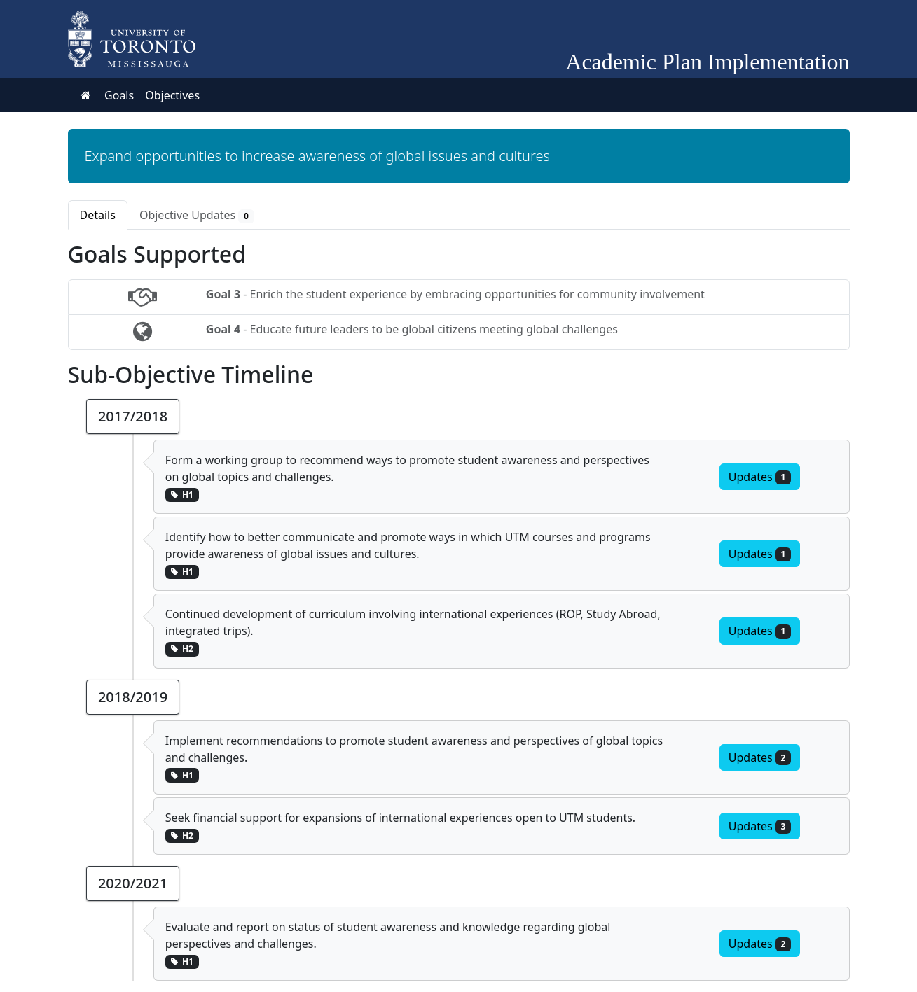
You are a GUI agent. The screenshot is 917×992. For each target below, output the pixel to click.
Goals (119, 95)
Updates (760, 476)
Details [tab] (98, 215)
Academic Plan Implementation (707, 61)
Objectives (172, 95)
